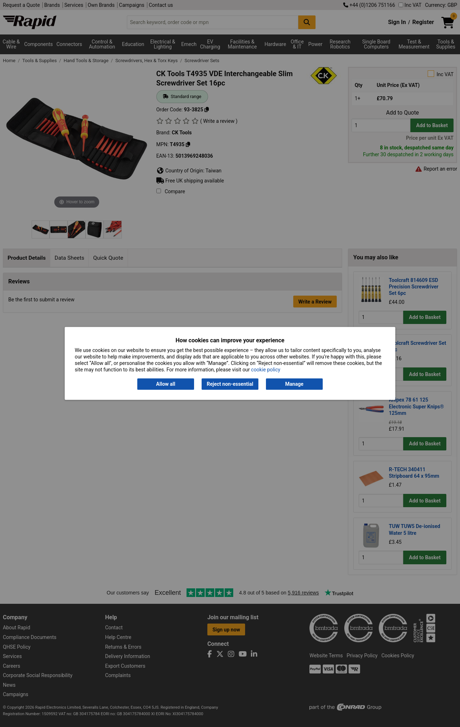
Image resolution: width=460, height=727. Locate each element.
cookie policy (265, 370)
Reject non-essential (230, 384)
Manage (294, 384)
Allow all (165, 384)
